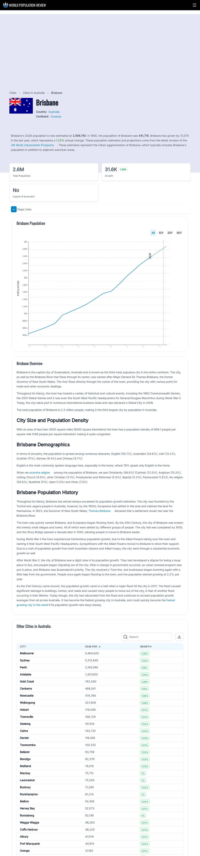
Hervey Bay (27, 818)
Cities (13, 92)
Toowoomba (28, 754)
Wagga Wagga (29, 832)
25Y (170, 232)
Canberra (26, 698)
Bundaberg (27, 825)
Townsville (26, 726)
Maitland (25, 775)
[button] (194, 5)
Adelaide (25, 684)
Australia (54, 111)
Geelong (25, 733)
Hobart (24, 719)
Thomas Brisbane (99, 520)
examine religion (39, 482)
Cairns (24, 740)
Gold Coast (27, 691)
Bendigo (25, 768)
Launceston (27, 789)
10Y (161, 232)
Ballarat (24, 761)
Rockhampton (29, 803)
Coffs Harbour (29, 839)
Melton (24, 811)
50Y (179, 232)
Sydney (25, 670)
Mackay (25, 782)
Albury (24, 846)
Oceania (56, 116)
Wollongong (27, 712)
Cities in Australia (34, 92)
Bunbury (25, 796)
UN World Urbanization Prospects (32, 145)
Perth (23, 677)
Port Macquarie (30, 853)
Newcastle (26, 705)
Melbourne (27, 662)
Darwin (24, 747)
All (153, 232)
